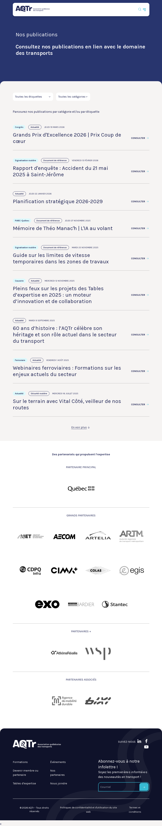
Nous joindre (58, 783)
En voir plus (81, 427)
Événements (58, 762)
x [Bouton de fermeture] (0, 823)
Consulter (140, 138)
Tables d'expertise (24, 783)
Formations (20, 762)
